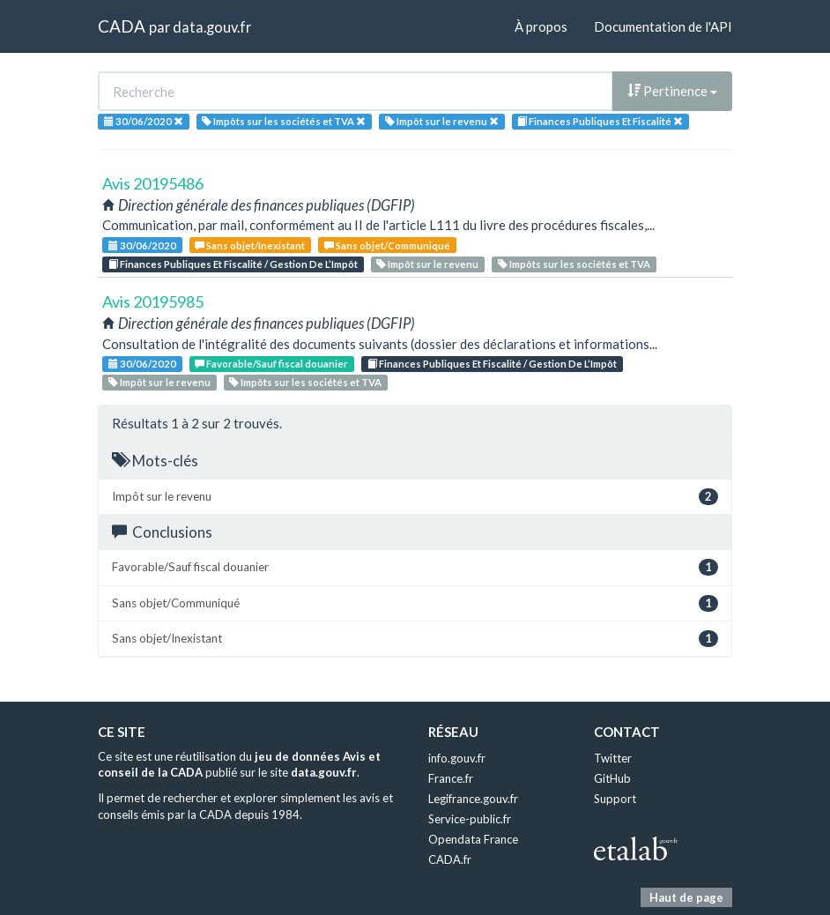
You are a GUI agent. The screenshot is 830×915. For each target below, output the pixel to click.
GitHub (612, 778)
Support (615, 799)
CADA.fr (449, 859)
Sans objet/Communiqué (387, 245)
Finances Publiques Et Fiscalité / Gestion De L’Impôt (233, 264)
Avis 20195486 (153, 183)
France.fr (450, 778)
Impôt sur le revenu (427, 264)
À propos (541, 26)
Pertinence (672, 91)
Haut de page (686, 897)
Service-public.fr (469, 819)
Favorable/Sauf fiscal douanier (271, 363)
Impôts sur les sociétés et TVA (574, 264)
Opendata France (473, 839)
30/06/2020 (142, 245)
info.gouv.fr (456, 758)
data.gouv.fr (212, 27)
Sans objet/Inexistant (250, 245)
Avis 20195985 (153, 301)
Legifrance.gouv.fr (473, 799)
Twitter (613, 758)
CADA (121, 26)
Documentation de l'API (663, 26)
